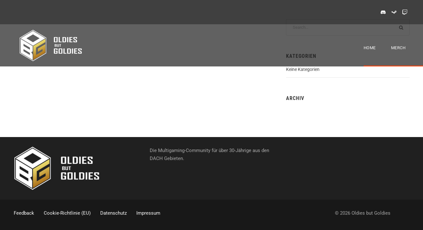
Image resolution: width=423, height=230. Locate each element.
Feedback (24, 213)
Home (370, 47)
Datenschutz (113, 213)
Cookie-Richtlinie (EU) (67, 213)
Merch (398, 47)
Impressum (148, 213)
